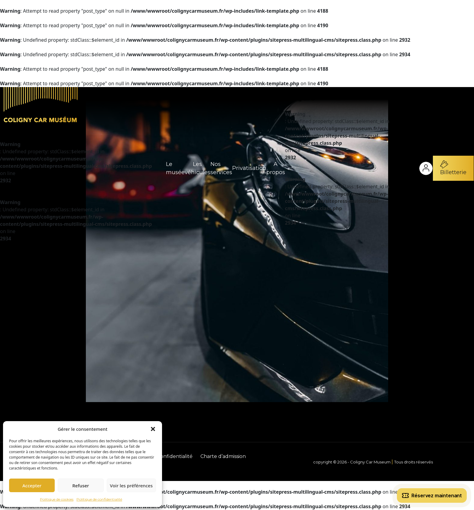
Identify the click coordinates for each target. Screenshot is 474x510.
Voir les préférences (131, 485)
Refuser (80, 485)
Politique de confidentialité (99, 499)
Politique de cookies (56, 499)
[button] (153, 429)
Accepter (31, 485)
